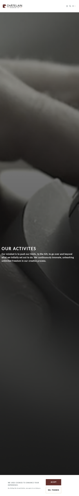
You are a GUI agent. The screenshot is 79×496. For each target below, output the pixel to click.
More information (14, 491)
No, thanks (53, 490)
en (74, 6)
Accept (53, 482)
